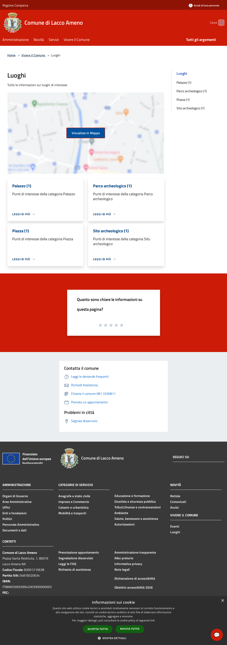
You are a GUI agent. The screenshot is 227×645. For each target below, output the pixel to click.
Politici (7, 518)
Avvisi (174, 507)
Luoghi (175, 532)
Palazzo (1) (184, 82)
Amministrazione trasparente (135, 552)
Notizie (175, 496)
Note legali (122, 569)
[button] (113, 638)
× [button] (222, 600)
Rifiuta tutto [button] (129, 629)
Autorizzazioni (124, 524)
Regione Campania (15, 5)
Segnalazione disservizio (75, 558)
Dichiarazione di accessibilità (134, 578)
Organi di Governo (15, 496)
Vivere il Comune (33, 55)
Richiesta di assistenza (74, 569)
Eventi (174, 526)
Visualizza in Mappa (86, 133)
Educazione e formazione (132, 495)
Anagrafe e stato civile (74, 496)
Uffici (6, 507)
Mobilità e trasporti (72, 513)
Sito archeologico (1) (190, 108)
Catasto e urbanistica (73, 507)
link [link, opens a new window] (152, 620)
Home (11, 55)
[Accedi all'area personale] (204, 5)
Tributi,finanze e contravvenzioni (137, 507)
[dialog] (113, 620)
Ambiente (121, 512)
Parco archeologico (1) (192, 91)
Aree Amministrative (17, 501)
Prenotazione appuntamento (78, 552)
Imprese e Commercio (73, 501)
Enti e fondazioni (14, 513)
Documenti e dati (14, 530)
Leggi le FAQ (67, 563)
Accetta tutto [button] (98, 629)
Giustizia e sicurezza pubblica (135, 501)
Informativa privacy (128, 563)
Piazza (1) (183, 99)
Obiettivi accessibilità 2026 (133, 587)
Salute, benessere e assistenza (136, 518)
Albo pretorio (123, 558)
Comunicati (178, 501)
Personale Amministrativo (20, 524)
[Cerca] (220, 22)
